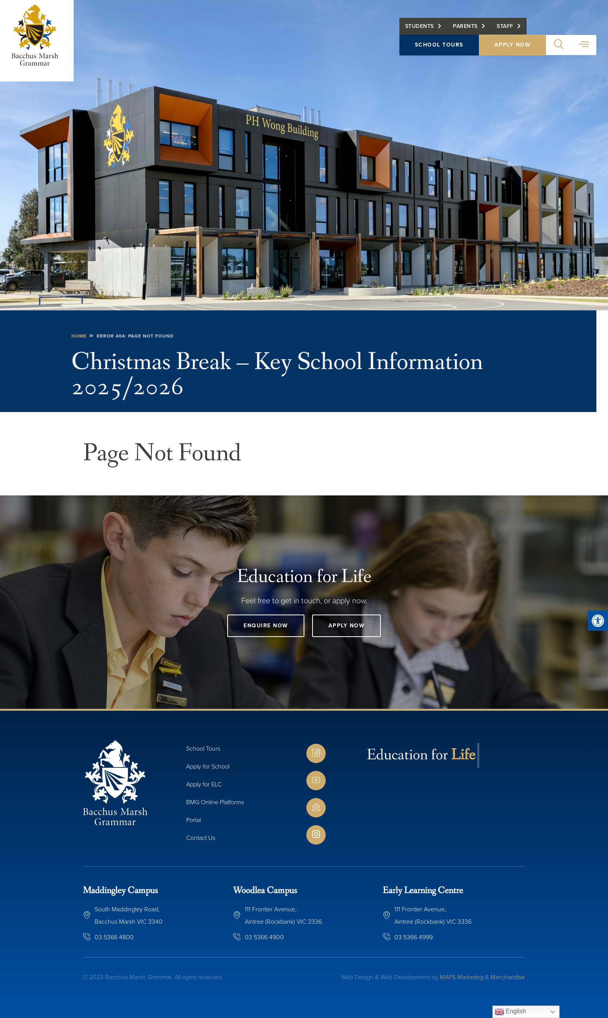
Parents (465, 26)
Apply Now (512, 45)
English (510, 1011)
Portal (193, 819)
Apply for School (208, 766)
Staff (505, 26)
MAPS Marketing (462, 977)
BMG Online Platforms (215, 802)
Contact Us (200, 837)
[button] (598, 621)
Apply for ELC (204, 784)
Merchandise (508, 977)
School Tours (439, 45)
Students (419, 26)
